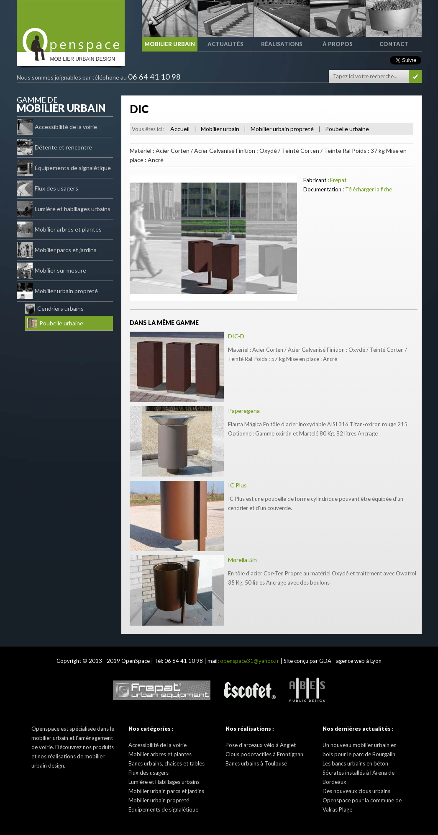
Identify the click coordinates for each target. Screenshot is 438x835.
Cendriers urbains (54, 309)
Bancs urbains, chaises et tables (166, 763)
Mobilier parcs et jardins (57, 250)
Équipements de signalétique (64, 168)
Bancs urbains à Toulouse (256, 763)
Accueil (180, 128)
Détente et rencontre (54, 147)
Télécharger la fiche (368, 189)
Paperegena (244, 410)
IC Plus (237, 485)
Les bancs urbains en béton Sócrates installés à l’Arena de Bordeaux (358, 772)
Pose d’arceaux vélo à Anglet (260, 745)
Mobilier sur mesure (51, 270)
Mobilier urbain (220, 128)
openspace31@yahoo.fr (249, 660)
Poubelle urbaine (55, 323)
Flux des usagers (47, 188)
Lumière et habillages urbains (63, 209)
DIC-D (236, 336)
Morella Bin (242, 559)
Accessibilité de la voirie (57, 127)
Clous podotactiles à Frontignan (264, 754)
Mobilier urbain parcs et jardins (166, 791)
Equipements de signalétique (163, 809)
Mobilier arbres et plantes (59, 229)
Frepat (338, 180)
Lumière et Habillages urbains (164, 781)
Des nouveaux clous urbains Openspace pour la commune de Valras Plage (362, 800)
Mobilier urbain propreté (57, 291)
